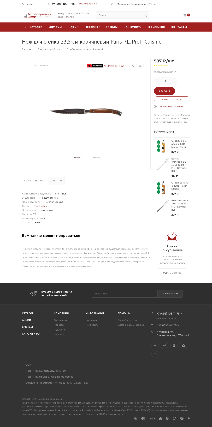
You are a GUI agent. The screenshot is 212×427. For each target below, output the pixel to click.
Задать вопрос (172, 273)
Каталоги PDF (31, 333)
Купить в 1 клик (172, 99)
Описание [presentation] (56, 181)
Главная (26, 49)
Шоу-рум (55, 27)
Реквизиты (92, 324)
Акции (26, 320)
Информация (95, 313)
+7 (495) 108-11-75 (63, 3)
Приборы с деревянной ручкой (85, 49)
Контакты (179, 27)
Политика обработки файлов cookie (49, 376)
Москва (30, 4)
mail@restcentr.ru (168, 324)
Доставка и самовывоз (171, 106)
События (59, 334)
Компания (156, 27)
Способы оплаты (127, 320)
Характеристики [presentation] (34, 181)
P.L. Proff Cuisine (106, 66)
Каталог (27, 313)
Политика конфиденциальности (46, 370)
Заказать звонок (88, 4)
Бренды (112, 27)
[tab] (34, 182)
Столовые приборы (49, 49)
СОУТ (29, 364)
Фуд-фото (59, 329)
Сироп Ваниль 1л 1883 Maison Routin (179, 185)
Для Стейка (40, 206)
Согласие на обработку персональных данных (56, 382)
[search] (145, 15)
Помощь (124, 313)
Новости (59, 324)
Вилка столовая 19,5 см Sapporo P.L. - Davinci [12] (178, 164)
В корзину (164, 91)
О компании (61, 320)
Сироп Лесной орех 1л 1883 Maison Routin (179, 143)
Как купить (133, 27)
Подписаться (170, 294)
